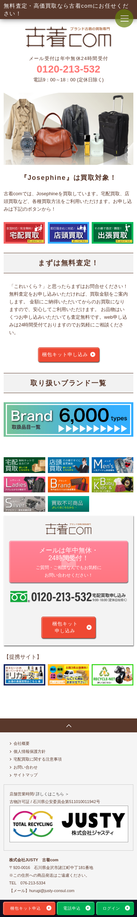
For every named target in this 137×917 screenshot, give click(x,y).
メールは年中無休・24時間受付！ (68, 563)
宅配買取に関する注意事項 (38, 759)
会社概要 (22, 743)
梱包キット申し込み (65, 354)
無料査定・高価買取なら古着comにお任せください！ (66, 9)
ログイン (111, 908)
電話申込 (72, 908)
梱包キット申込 (25, 908)
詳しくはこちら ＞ (52, 794)
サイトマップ (26, 775)
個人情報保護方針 (30, 751)
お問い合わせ (26, 767)
